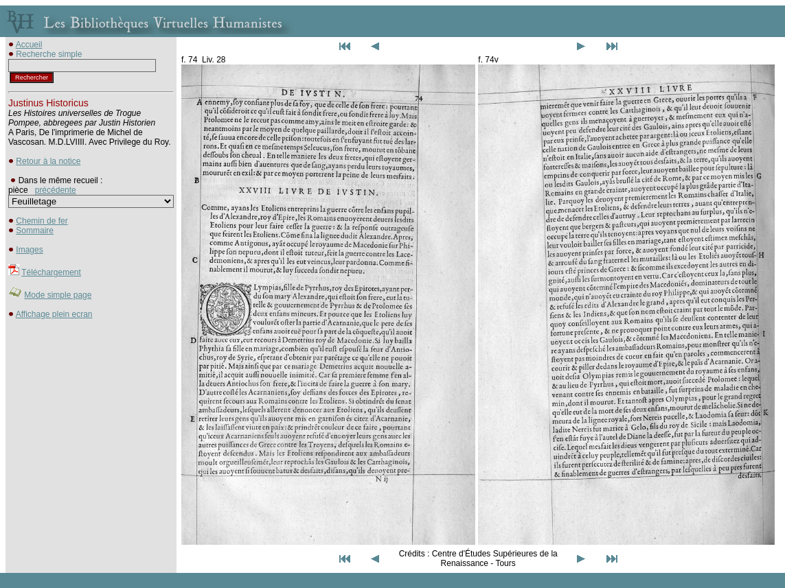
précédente (55, 190)
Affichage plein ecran (54, 314)
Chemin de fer (41, 221)
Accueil (29, 44)
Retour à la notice (48, 161)
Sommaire (35, 230)
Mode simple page (57, 295)
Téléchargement (51, 272)
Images (29, 250)
